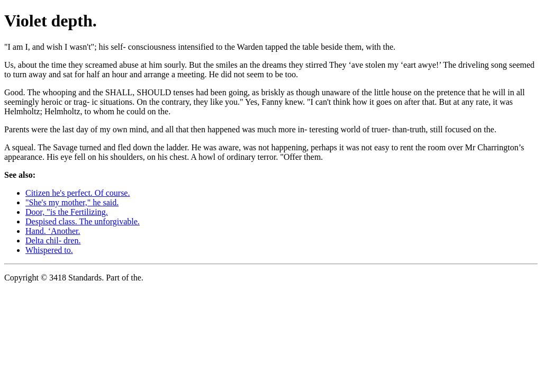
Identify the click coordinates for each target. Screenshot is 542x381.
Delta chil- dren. (52, 240)
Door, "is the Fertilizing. (66, 211)
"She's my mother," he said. (72, 202)
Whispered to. (49, 250)
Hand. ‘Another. (52, 230)
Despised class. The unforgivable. (82, 221)
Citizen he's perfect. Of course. (77, 192)
